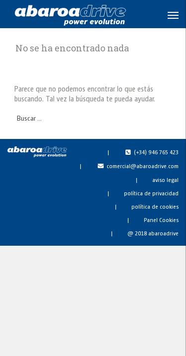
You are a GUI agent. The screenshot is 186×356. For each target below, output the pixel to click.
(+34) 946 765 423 (156, 152)
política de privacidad (151, 193)
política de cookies (155, 206)
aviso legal (165, 179)
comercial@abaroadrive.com (143, 166)
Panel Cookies (161, 219)
